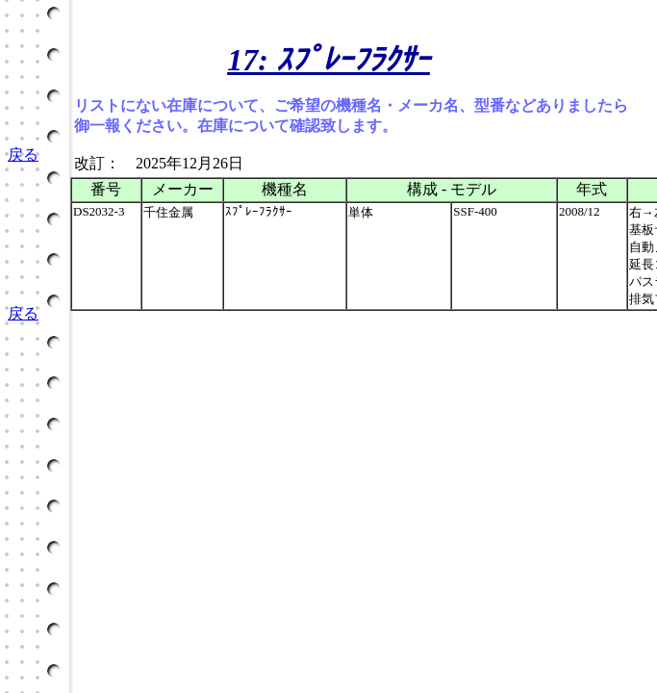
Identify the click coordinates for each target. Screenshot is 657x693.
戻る (23, 154)
